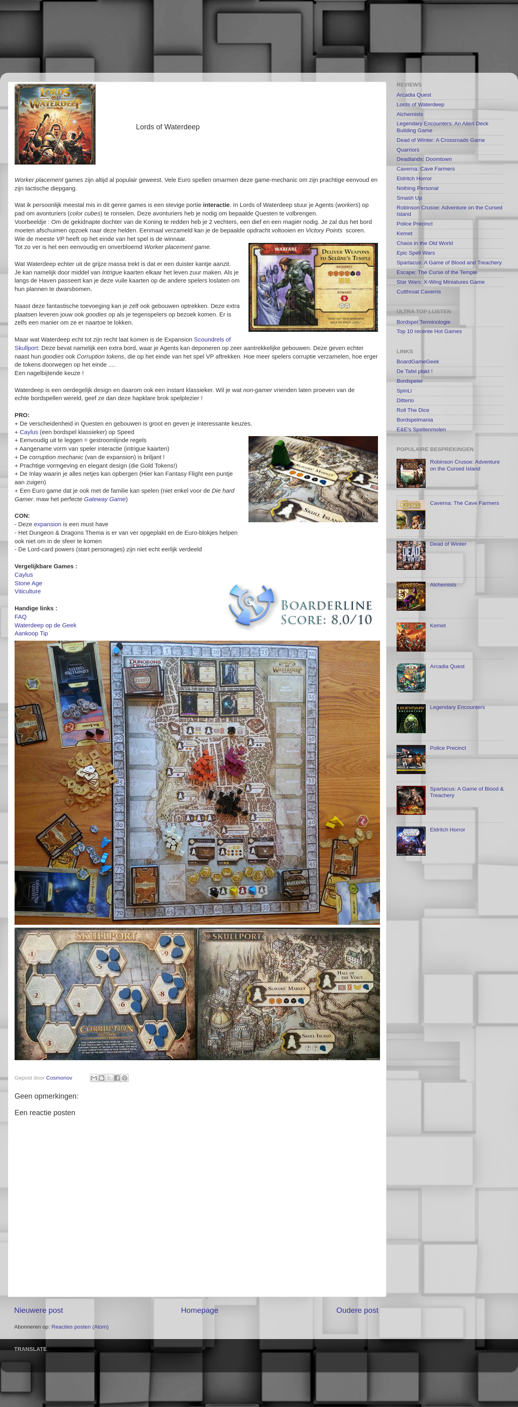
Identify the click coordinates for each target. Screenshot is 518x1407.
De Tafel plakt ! (415, 371)
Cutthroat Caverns (419, 292)
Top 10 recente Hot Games (429, 331)
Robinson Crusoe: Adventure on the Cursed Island (465, 465)
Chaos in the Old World (425, 243)
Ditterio (405, 400)
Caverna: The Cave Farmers (464, 503)
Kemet (404, 233)
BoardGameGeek (418, 362)
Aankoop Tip (31, 633)
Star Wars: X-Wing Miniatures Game (441, 282)
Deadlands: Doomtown (424, 159)
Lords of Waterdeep (420, 104)
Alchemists (410, 114)
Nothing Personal (418, 188)
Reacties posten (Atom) (79, 1327)
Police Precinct (415, 224)
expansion (48, 524)
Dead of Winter (448, 544)
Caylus (29, 432)
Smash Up (409, 198)
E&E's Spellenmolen (421, 429)
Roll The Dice (413, 410)
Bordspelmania (415, 420)
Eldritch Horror (414, 178)
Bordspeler (410, 381)
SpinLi (404, 391)
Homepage (199, 1310)
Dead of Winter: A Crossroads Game (441, 140)
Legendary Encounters (457, 707)
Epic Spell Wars (416, 253)
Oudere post (357, 1310)
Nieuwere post (38, 1310)
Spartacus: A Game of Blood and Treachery (449, 262)
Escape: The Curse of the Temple (437, 272)
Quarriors (408, 150)
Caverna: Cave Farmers (426, 169)
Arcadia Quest (414, 95)
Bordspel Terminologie (423, 322)
